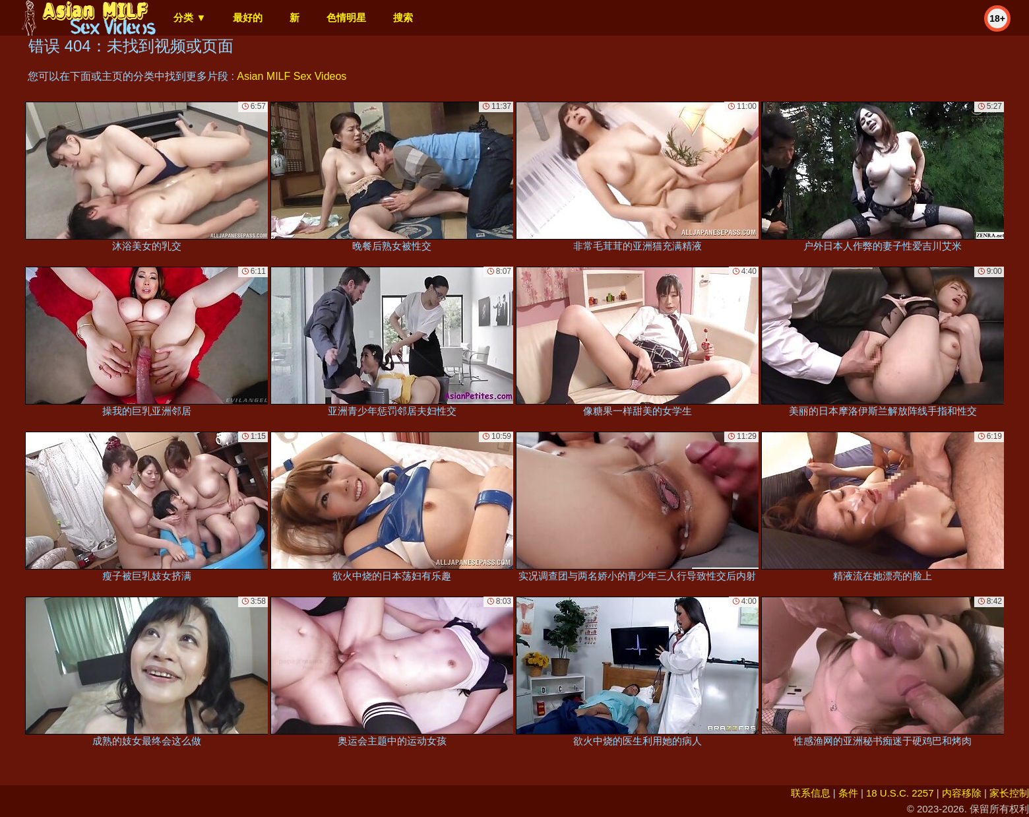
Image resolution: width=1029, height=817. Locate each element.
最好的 (248, 17)
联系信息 (810, 793)
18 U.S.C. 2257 (900, 793)
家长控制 (1009, 793)
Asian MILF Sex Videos (291, 76)
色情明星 (346, 17)
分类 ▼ (189, 17)
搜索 (403, 17)
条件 (848, 793)
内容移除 (962, 793)
